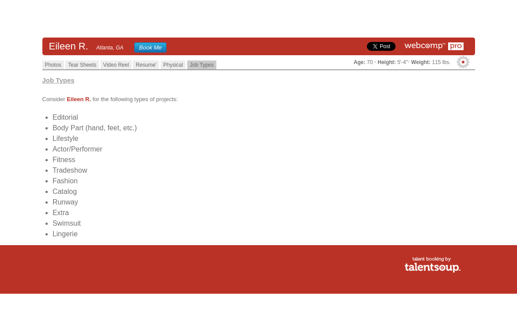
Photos (53, 65)
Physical (173, 65)
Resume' (146, 65)
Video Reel (116, 65)
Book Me (150, 47)
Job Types (202, 65)
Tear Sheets (82, 65)
